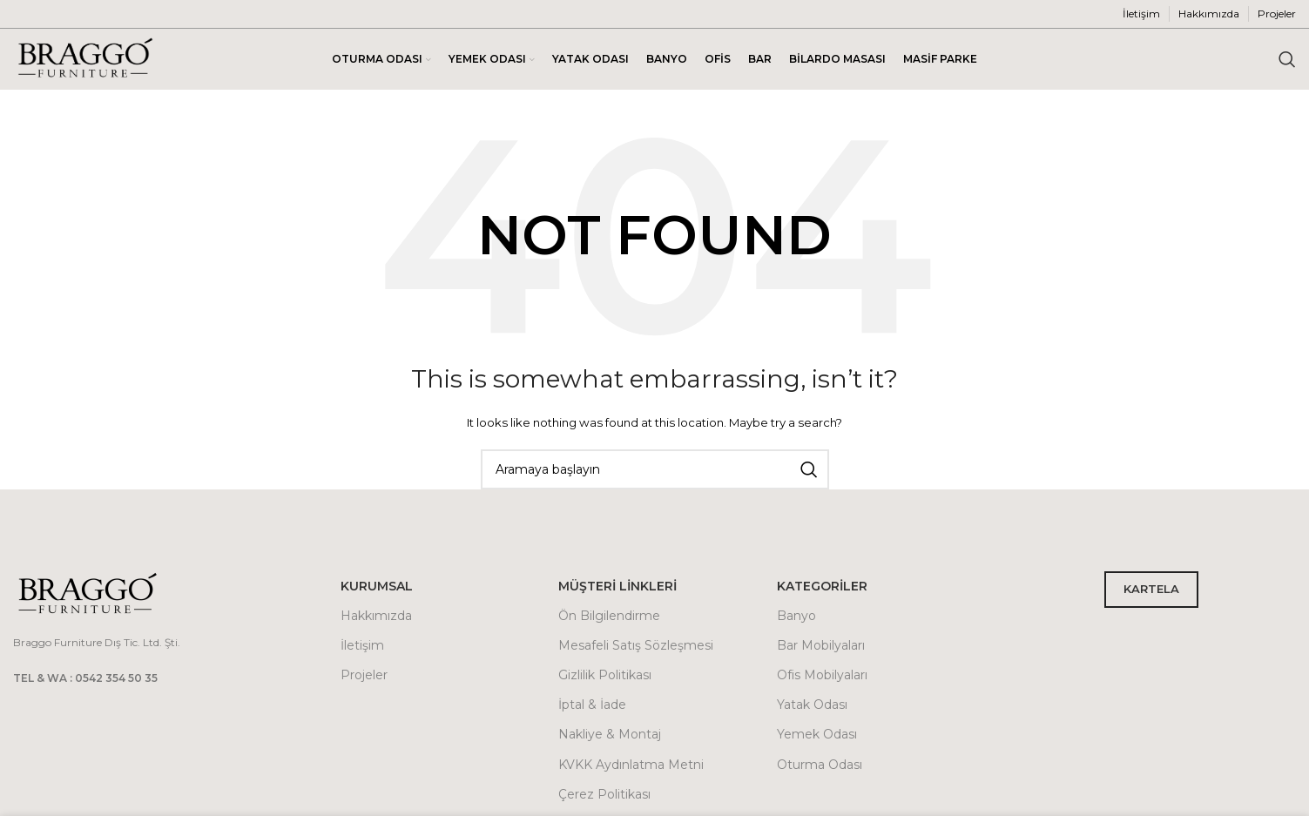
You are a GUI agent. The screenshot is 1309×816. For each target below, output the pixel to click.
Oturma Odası (819, 764)
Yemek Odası (817, 734)
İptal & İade (592, 704)
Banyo (796, 616)
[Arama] (1287, 59)
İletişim (362, 645)
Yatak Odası (812, 704)
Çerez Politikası (604, 794)
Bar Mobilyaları (821, 645)
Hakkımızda (376, 616)
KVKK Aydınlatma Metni (631, 764)
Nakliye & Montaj (609, 734)
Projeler (364, 675)
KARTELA (1151, 589)
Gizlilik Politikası (604, 675)
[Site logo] (85, 57)
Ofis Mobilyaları (822, 675)
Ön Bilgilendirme (609, 616)
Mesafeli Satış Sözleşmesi (635, 645)
